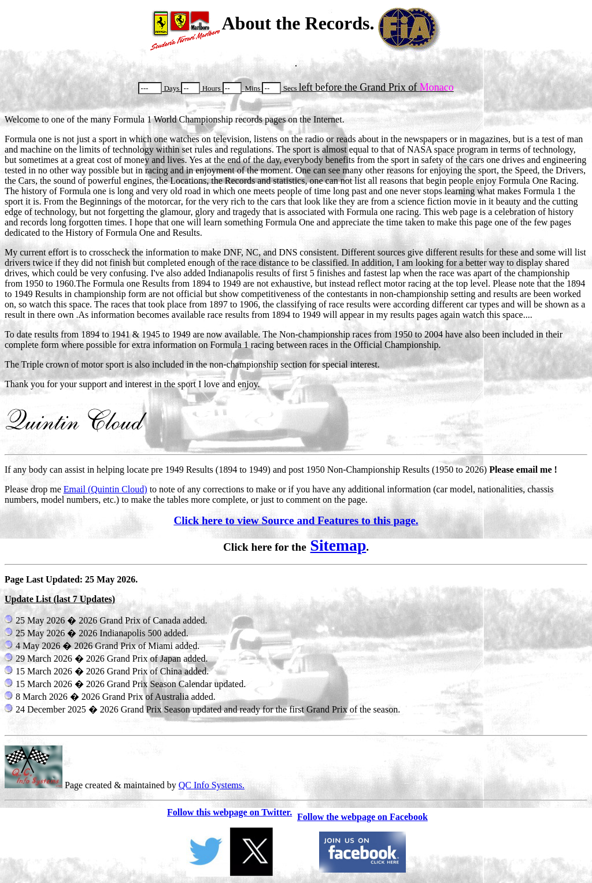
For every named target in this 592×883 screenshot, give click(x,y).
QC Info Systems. (212, 785)
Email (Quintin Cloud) (105, 489)
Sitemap (338, 545)
